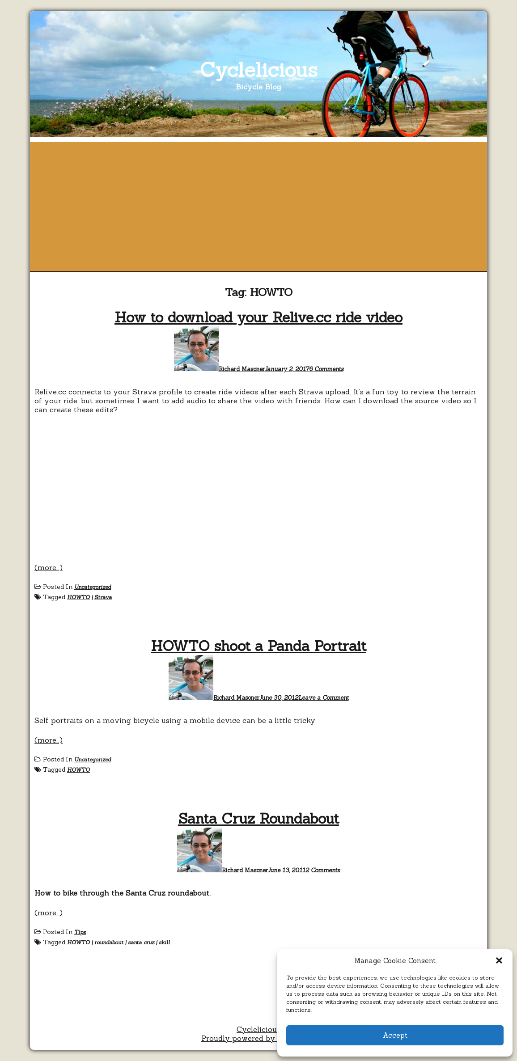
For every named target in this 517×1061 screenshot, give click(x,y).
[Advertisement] (258, 204)
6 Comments (326, 369)
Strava (103, 597)
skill (164, 942)
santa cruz (141, 942)
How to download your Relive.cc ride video (258, 317)
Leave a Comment (323, 698)
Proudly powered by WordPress (258, 1038)
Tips (80, 932)
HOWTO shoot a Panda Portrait (258, 646)
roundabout (108, 942)
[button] (499, 960)
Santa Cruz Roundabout (258, 818)
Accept (395, 1035)
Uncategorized (92, 586)
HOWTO (78, 597)
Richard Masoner (242, 369)
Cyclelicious (259, 69)
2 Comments (322, 870)
